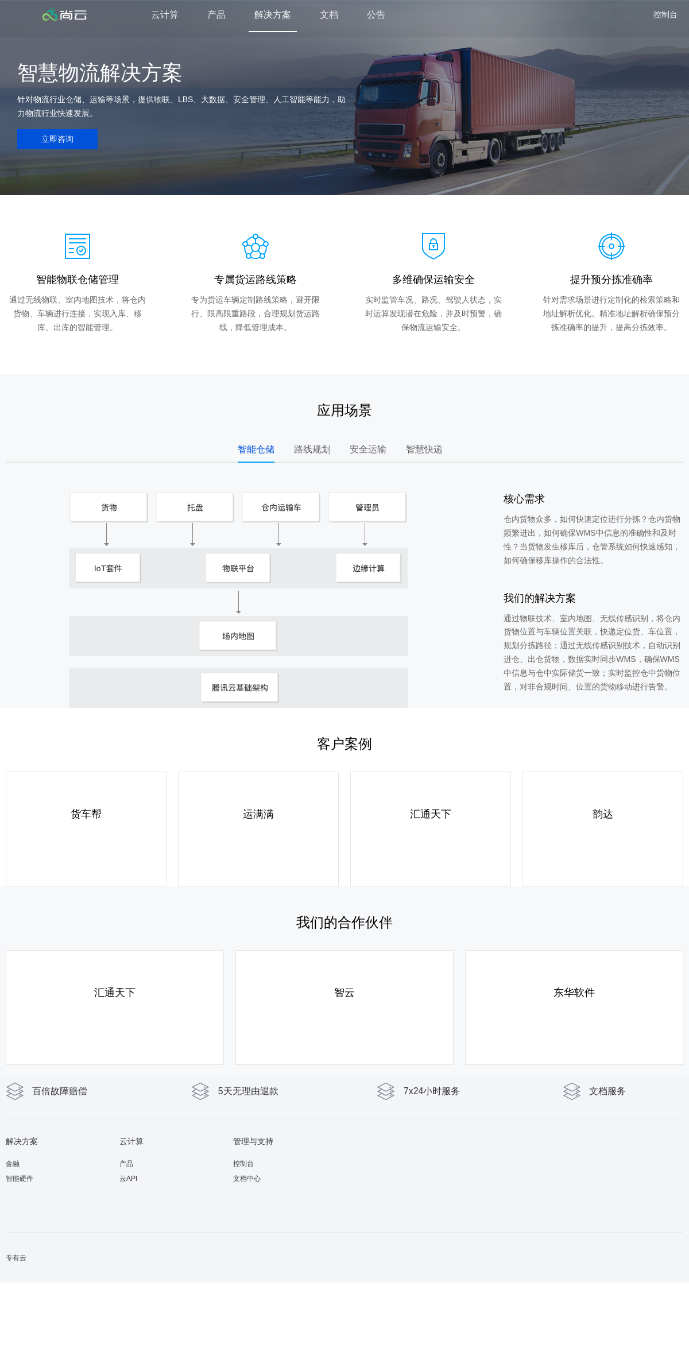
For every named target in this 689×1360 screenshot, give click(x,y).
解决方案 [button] (272, 15)
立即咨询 (57, 139)
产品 (126, 1164)
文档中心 (247, 1179)
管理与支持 (253, 1141)
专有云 (16, 1258)
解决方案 (22, 1141)
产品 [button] (216, 15)
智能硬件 (19, 1179)
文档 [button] (329, 15)
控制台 (665, 14)
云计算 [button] (165, 15)
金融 (13, 1164)
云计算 (131, 1141)
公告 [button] (376, 15)
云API (128, 1179)
